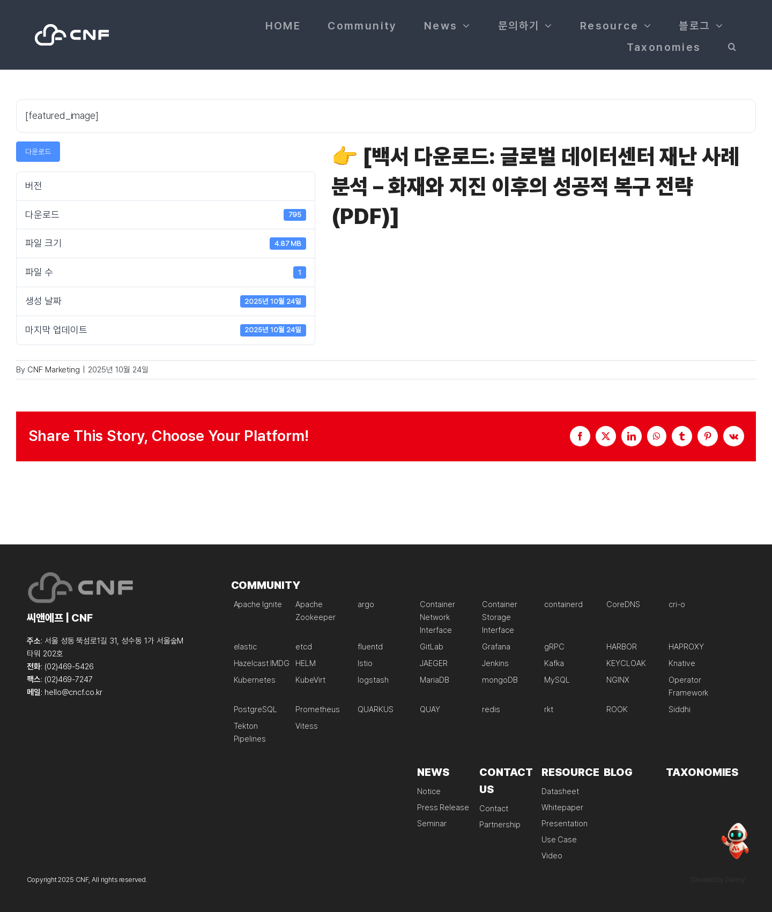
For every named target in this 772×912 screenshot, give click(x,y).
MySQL (557, 680)
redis (491, 709)
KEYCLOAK (626, 663)
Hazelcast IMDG (262, 663)
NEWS (433, 772)
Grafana (496, 647)
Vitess (306, 726)
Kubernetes (255, 680)
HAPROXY (686, 647)
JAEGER (434, 663)
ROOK (617, 709)
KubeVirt (310, 680)
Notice (429, 791)
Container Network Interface (437, 617)
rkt (548, 709)
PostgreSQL (256, 709)
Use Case (559, 839)
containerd (563, 604)
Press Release (443, 807)
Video (551, 856)
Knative (682, 663)
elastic (245, 647)
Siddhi (680, 709)
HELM (305, 663)
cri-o (677, 604)
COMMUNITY (266, 585)
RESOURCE (570, 772)
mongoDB (500, 680)
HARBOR (621, 647)
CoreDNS (623, 604)
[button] (732, 45)
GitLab (431, 647)
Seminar (432, 823)
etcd (303, 647)
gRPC (554, 647)
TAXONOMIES (702, 772)
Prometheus (317, 709)
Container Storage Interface (499, 617)
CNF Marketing (53, 370)
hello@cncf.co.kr (73, 692)
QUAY (430, 709)
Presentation (564, 823)
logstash (373, 680)
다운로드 (38, 151)
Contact (493, 808)
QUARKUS (376, 709)
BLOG (618, 772)
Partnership (499, 824)
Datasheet (560, 791)
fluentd (370, 647)
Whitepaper (562, 807)
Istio (365, 663)
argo (366, 604)
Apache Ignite (258, 604)
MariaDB (434, 680)
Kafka (554, 663)
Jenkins (495, 663)
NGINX (617, 680)
